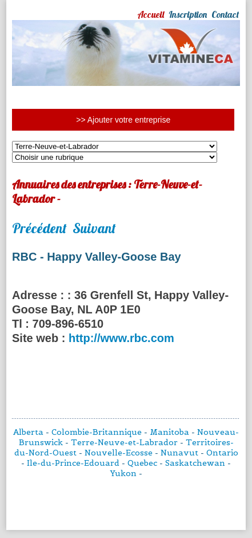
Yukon (123, 473)
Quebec (142, 463)
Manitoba (169, 432)
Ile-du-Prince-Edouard (73, 463)
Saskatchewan (195, 463)
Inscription (188, 14)
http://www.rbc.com (121, 338)
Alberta (28, 432)
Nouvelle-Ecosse (119, 452)
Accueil (150, 14)
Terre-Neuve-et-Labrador (124, 442)
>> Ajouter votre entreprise (123, 119)
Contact (225, 14)
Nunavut (179, 452)
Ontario (222, 452)
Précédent (39, 228)
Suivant (94, 228)
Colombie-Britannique (96, 432)
